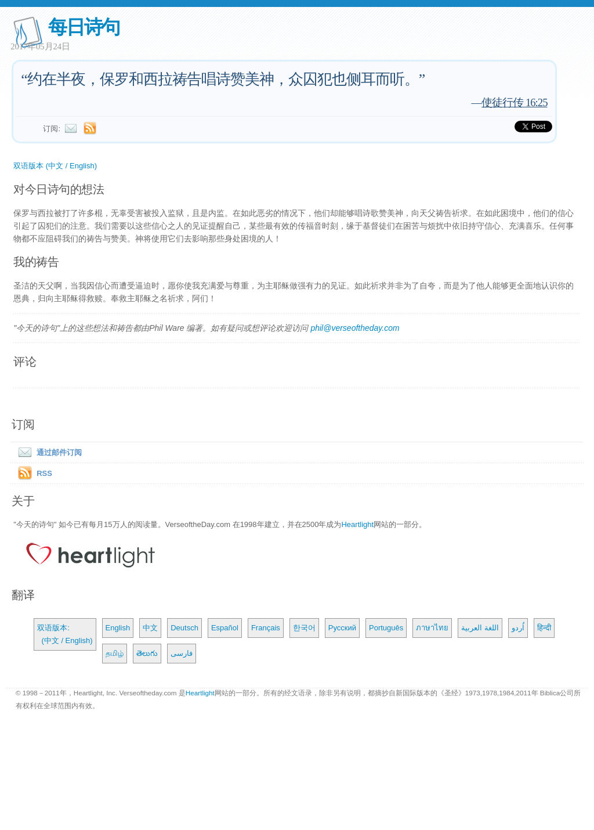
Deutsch (184, 627)
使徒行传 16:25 (514, 102)
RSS (44, 473)
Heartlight (357, 524)
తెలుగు (147, 653)
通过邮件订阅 (47, 452)
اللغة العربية (480, 627)
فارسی (182, 653)
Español (224, 627)
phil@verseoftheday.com (354, 328)
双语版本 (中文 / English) (55, 165)
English (118, 627)
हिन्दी (544, 627)
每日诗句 (83, 27)
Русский (342, 627)
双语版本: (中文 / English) (64, 634)
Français (265, 627)
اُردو (518, 627)
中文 (150, 627)
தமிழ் (115, 653)
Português (386, 627)
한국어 (304, 627)
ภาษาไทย (432, 627)
